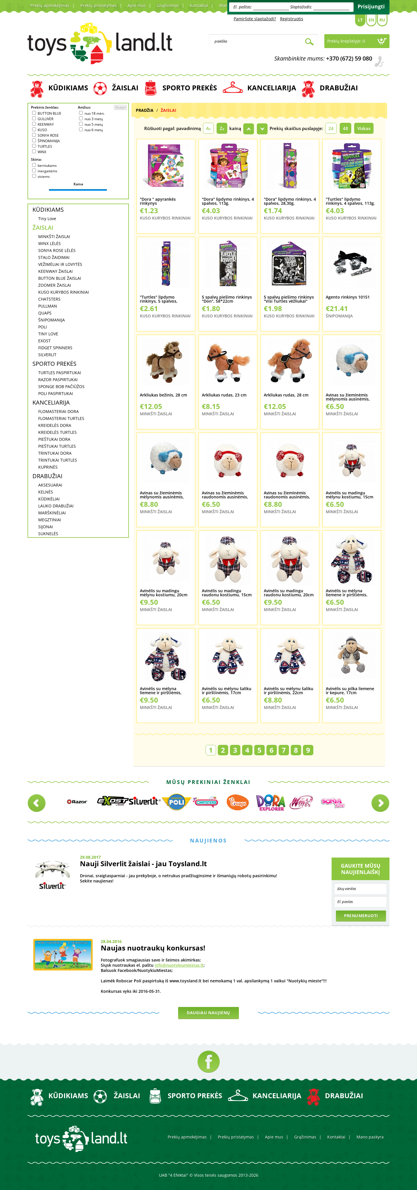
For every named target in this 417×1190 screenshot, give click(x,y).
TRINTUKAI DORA (55, 453)
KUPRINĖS (48, 467)
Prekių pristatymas (99, 5)
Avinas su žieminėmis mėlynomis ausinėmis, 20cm (348, 397)
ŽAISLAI (125, 87)
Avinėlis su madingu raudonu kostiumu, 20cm (289, 593)
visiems (44, 176)
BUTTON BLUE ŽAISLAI (59, 278)
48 (345, 128)
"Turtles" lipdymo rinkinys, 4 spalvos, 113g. (350, 201)
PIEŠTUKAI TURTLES (57, 446)
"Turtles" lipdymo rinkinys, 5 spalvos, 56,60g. (159, 299)
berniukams (47, 165)
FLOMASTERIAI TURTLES (61, 418)
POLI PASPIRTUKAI (55, 393)
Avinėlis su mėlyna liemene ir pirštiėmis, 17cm (346, 593)
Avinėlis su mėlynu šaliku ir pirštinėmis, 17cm (226, 691)
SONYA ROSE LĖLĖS (57, 250)
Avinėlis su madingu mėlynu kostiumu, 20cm (163, 593)
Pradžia (144, 110)
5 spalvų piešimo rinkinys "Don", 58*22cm (227, 299)
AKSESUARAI (50, 485)
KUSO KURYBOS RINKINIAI (63, 292)
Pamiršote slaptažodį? (255, 18)
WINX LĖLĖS (49, 243)
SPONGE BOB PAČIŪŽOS (61, 386)
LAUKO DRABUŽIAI (56, 506)
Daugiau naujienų (208, 1012)
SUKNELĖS (48, 533)
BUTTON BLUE (49, 113)
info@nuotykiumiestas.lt (179, 965)
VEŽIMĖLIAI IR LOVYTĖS (60, 264)
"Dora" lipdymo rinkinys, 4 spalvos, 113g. (228, 201)
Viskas (363, 128)
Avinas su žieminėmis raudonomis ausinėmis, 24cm (287, 495)
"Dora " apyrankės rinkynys (158, 201)
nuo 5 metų (94, 124)
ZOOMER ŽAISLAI (54, 285)
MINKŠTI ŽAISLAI (54, 236)
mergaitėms (47, 171)
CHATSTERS (49, 299)
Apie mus (137, 5)
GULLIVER (45, 118)
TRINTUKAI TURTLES (57, 460)
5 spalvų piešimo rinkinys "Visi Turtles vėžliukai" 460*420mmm (289, 299)
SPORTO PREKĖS (189, 87)
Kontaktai (199, 5)
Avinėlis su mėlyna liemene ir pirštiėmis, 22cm (161, 691)
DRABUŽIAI (339, 87)
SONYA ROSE (48, 135)
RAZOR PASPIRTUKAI (58, 379)
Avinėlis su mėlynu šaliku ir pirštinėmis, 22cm (288, 691)
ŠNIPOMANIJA (51, 320)
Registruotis (291, 18)
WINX (42, 151)
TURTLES (45, 146)
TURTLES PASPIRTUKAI (59, 372)
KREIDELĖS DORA (54, 425)
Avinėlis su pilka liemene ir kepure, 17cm (350, 691)
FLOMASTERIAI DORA (58, 411)
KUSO (42, 129)
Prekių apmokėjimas (50, 5)
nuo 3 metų (94, 118)
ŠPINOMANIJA (49, 140)
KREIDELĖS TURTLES (57, 432)
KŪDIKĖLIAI (49, 499)
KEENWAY (46, 124)
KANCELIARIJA (271, 87)
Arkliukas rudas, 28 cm (286, 395)
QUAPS (45, 313)
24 (331, 128)
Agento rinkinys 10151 (348, 297)
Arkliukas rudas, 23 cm (224, 395)
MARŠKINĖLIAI (52, 513)
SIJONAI (45, 526)
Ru (382, 20)
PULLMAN (47, 306)
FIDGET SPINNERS (55, 347)
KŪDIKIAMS (68, 87)
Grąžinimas (168, 5)
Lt (360, 20)
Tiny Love (47, 218)
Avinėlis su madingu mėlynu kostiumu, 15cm (349, 495)
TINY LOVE (48, 334)
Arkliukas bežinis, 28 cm (163, 395)
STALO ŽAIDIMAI (54, 257)
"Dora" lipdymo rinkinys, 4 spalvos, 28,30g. (290, 201)
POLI (42, 327)
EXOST (44, 340)
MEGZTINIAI (49, 519)
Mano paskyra (370, 1137)
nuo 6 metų (94, 129)
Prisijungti (371, 6)
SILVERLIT (47, 354)
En (371, 20)
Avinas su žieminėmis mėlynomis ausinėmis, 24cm (162, 495)
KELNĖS (45, 492)
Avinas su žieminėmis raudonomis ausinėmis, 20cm (225, 495)
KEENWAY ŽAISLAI (55, 271)
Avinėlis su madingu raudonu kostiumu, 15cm (227, 593)
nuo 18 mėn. (95, 113)
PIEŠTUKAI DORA (54, 439)
